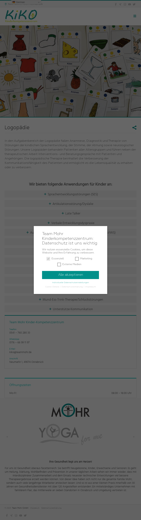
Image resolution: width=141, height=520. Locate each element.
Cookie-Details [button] (52, 287)
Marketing (83, 258)
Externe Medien (69, 264)
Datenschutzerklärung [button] (72, 287)
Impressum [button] (90, 287)
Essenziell (55, 258)
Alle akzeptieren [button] (70, 274)
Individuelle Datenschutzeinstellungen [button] (70, 282)
